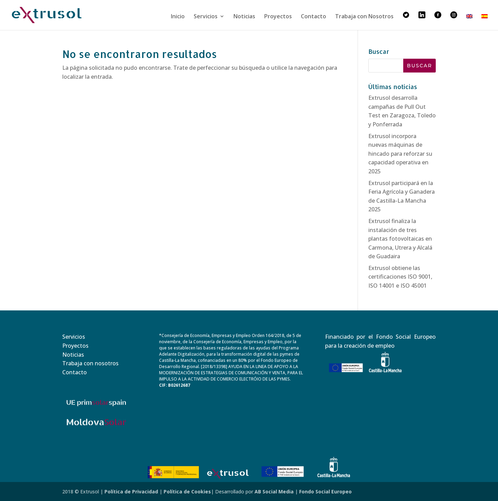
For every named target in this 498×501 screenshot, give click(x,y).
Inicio (178, 17)
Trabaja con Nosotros (364, 17)
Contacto (313, 17)
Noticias (244, 17)
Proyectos (278, 17)
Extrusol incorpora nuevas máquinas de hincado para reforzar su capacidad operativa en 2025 (400, 153)
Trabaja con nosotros (90, 363)
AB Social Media (274, 491)
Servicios (206, 17)
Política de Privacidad (131, 491)
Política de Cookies (187, 491)
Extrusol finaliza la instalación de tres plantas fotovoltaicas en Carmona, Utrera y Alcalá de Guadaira (400, 238)
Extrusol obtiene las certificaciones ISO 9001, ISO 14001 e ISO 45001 (400, 276)
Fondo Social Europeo (325, 491)
